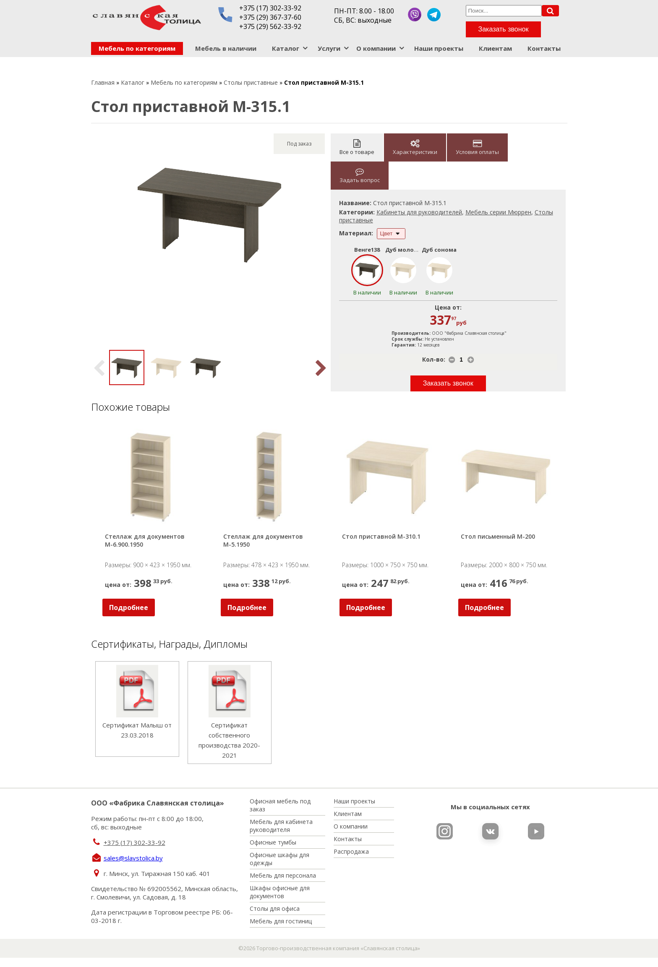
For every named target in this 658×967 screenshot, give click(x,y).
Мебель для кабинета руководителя (281, 826)
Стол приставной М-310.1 (381, 536)
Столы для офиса (275, 908)
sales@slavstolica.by (133, 858)
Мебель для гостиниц (281, 921)
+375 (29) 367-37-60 (270, 17)
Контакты (544, 48)
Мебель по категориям (137, 48)
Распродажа (351, 851)
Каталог (285, 48)
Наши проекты (438, 48)
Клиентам (495, 48)
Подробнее (128, 607)
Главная (103, 82)
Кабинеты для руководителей (419, 212)
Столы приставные (251, 82)
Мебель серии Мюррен (498, 212)
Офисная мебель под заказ (280, 805)
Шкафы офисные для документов (280, 892)
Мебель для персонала (283, 875)
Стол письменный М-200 (498, 536)
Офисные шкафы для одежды (279, 859)
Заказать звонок (503, 29)
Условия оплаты (477, 147)
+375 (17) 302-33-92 (270, 8)
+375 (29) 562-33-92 (270, 26)
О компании (376, 48)
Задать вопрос (359, 175)
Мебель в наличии (225, 48)
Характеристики (415, 147)
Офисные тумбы (273, 842)
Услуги (329, 48)
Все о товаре (356, 147)
